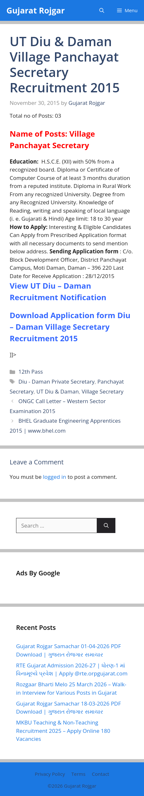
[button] (102, 10)
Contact (100, 774)
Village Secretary (102, 391)
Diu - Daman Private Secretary (56, 381)
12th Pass (30, 371)
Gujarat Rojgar (35, 10)
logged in (54, 476)
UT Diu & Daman (57, 391)
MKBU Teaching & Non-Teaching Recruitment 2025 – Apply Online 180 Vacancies (63, 730)
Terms (78, 774)
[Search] (106, 525)
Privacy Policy (50, 774)
